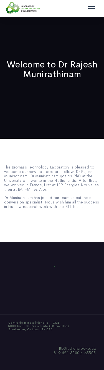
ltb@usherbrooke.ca (77, 348)
